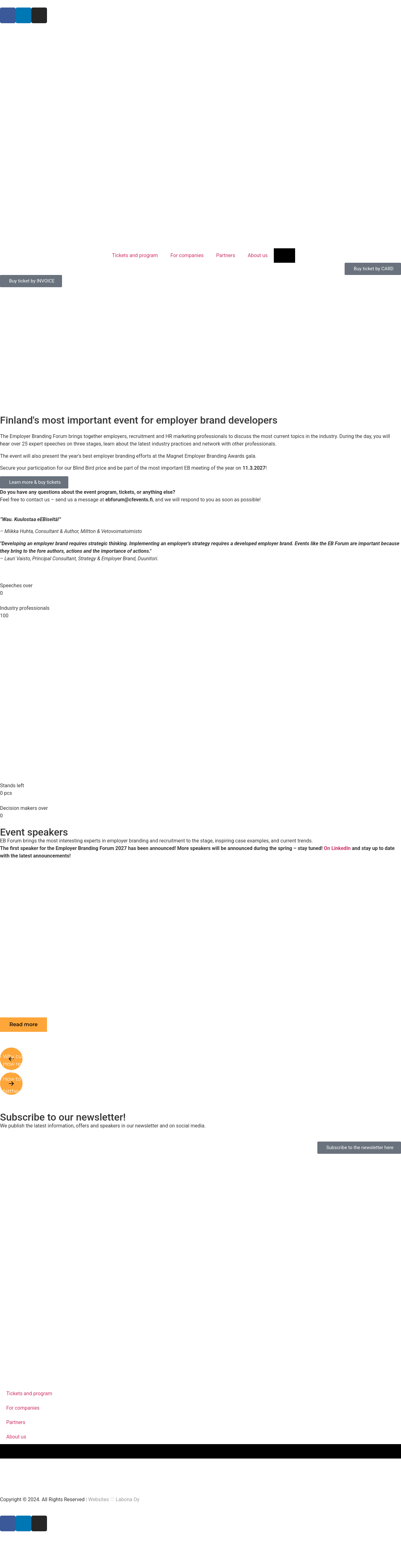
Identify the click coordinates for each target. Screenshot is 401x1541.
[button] (23, 1024)
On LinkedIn (337, 848)
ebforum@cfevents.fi (129, 500)
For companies (187, 255)
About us (258, 255)
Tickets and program (135, 255)
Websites (98, 1499)
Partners (225, 255)
